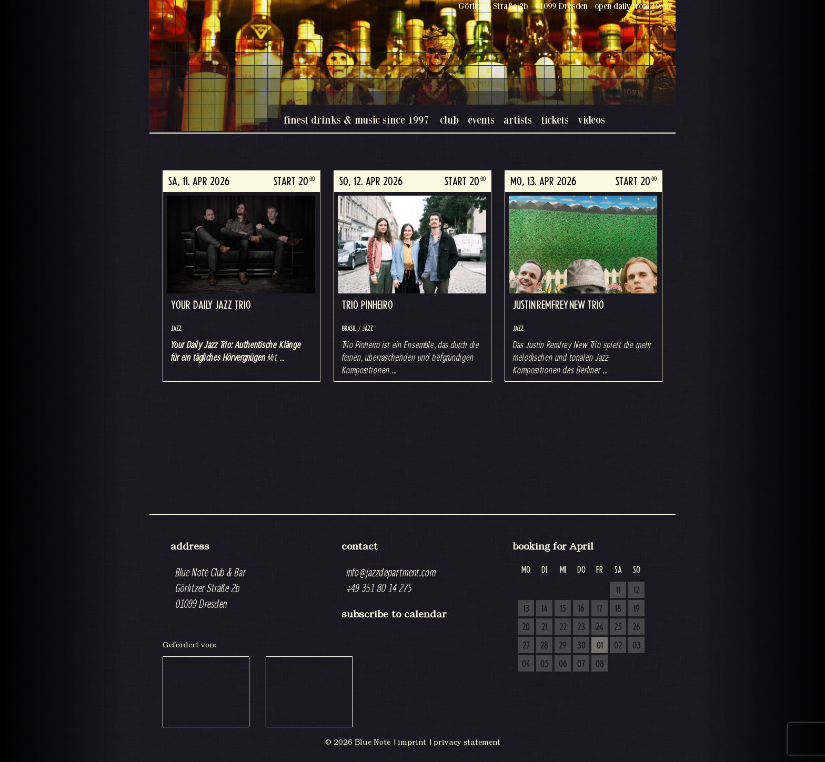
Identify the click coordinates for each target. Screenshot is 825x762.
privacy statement (467, 742)
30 (581, 646)
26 (636, 627)
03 (636, 646)
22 (563, 627)
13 (526, 609)
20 (526, 627)
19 (636, 609)
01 (600, 646)
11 (618, 590)
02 (618, 646)
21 (544, 627)
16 (581, 609)
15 (563, 609)
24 (599, 627)
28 (544, 646)
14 (544, 609)
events (481, 120)
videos (591, 120)
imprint (412, 742)
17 (599, 609)
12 (636, 590)
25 (618, 627)
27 (526, 646)
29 (563, 646)
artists (518, 120)
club (449, 120)
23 (581, 627)
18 (618, 609)
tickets (555, 120)
